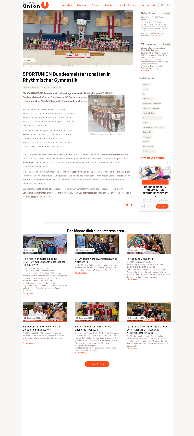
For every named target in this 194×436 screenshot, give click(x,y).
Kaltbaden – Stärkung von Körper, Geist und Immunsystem (42, 328)
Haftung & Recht (149, 113)
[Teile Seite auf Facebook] (127, 205)
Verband (46, 87)
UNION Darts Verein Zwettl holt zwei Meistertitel (96, 260)
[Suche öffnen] (154, 5)
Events (145, 89)
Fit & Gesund (148, 99)
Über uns (145, 5)
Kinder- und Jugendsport (49, 66)
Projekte (95, 5)
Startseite (26, 66)
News (35, 66)
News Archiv (97, 364)
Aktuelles (67, 5)
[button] (141, 163)
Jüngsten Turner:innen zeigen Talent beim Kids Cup (153, 49)
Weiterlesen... (157, 35)
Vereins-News (56, 87)
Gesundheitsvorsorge (151, 108)
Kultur (145, 122)
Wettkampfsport (149, 151)
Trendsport (147, 137)
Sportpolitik (147, 132)
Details (162, 206)
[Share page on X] (131, 205)
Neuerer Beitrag (148, 44)
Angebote (110, 5)
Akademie (81, 5)
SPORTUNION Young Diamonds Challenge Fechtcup (93, 328)
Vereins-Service (128, 5)
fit (144, 94)
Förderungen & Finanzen (152, 103)
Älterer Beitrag (148, 13)
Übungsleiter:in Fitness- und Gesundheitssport (155, 190)
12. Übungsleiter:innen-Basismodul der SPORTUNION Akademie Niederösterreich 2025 (147, 329)
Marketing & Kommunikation (153, 127)
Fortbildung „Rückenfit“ (140, 258)
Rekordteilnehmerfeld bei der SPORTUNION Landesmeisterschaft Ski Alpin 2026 (44, 261)
